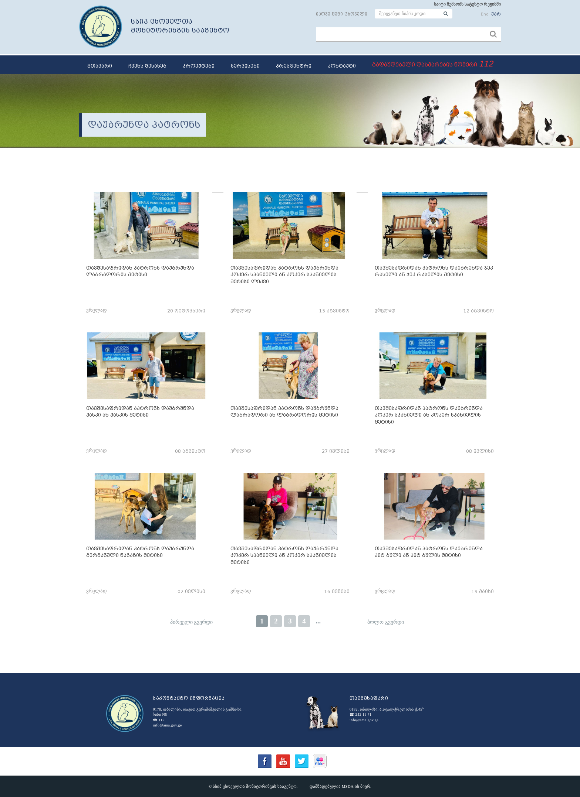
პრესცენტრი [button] (293, 66)
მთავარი (99, 66)
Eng (485, 14)
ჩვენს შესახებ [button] (147, 66)
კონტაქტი (342, 66)
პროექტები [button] (199, 66)
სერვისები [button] (245, 66)
